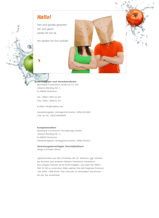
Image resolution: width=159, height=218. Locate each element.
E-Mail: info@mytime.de (50, 106)
